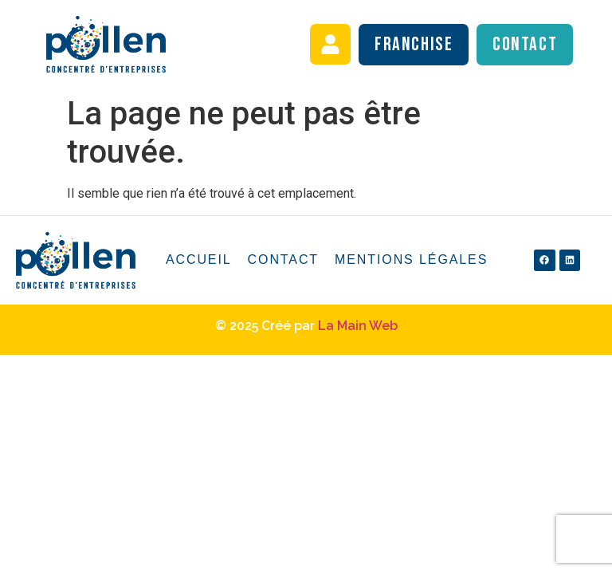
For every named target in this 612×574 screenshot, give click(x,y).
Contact (283, 259)
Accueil (199, 259)
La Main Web (358, 325)
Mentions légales (411, 259)
